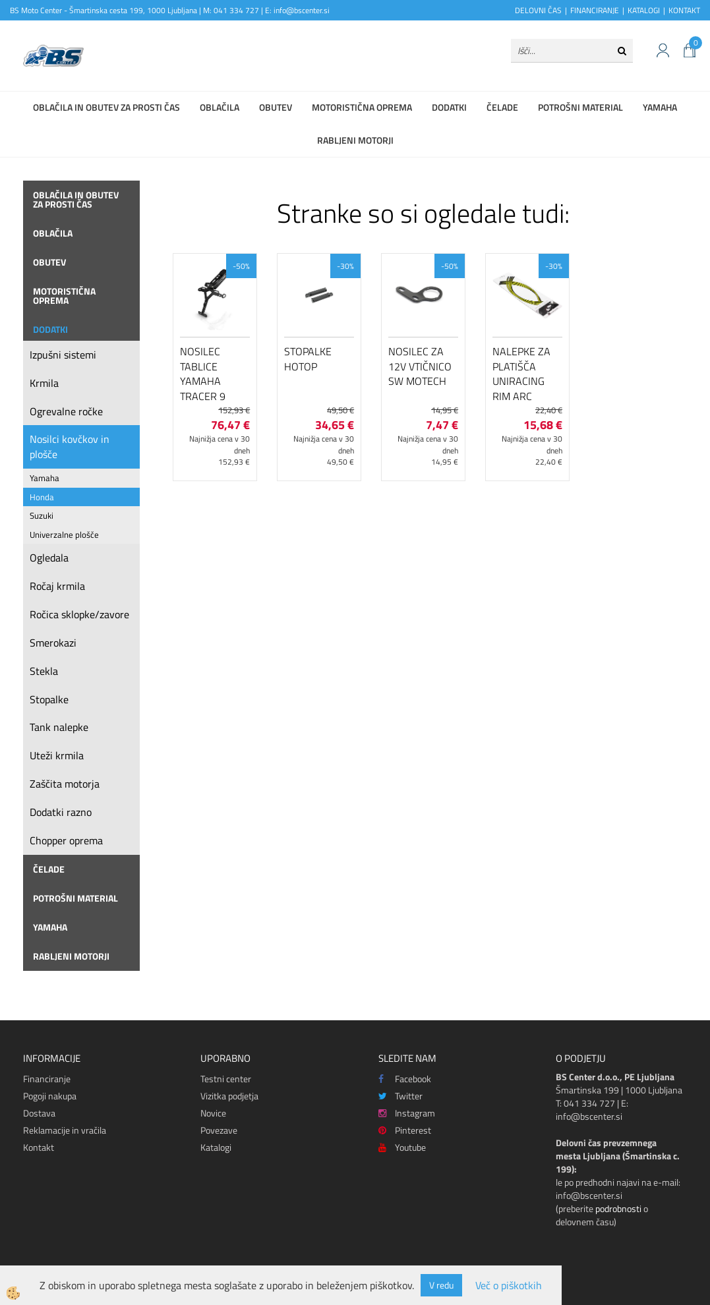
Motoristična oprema (362, 107)
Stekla (44, 671)
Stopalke (49, 699)
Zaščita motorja (65, 784)
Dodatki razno (61, 812)
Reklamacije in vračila (64, 1130)
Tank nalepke (59, 727)
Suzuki (41, 515)
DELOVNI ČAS (538, 10)
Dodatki (449, 107)
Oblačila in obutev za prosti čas (106, 107)
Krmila (44, 383)
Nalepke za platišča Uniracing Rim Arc (521, 373)
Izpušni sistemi (63, 354)
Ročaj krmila (57, 586)
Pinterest (404, 1130)
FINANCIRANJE (594, 10)
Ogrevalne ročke (66, 411)
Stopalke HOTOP (308, 358)
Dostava (39, 1113)
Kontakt (38, 1147)
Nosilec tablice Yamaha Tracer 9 (202, 373)
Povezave (218, 1130)
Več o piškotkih (508, 1285)
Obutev (275, 107)
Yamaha (660, 107)
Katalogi (215, 1147)
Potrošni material (580, 107)
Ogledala (49, 558)
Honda (42, 497)
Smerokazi (53, 643)
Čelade (502, 107)
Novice (213, 1113)
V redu (441, 1285)
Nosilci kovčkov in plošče (69, 446)
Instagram (406, 1113)
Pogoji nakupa (49, 1096)
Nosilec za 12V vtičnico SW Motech (420, 366)
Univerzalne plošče (64, 534)
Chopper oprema (66, 840)
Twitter (400, 1096)
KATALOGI (644, 10)
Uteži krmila (57, 755)
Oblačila (219, 107)
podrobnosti (618, 1208)
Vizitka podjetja (229, 1096)
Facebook (404, 1079)
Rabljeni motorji (355, 140)
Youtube (402, 1147)
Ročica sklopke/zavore (79, 614)
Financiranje (47, 1079)
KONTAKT (684, 10)
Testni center (225, 1079)
